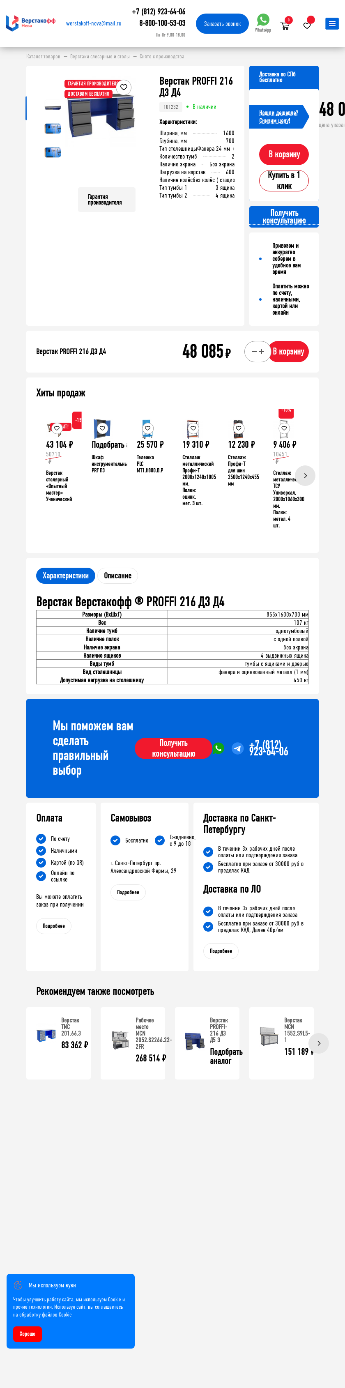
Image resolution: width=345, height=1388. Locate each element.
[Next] (305, 475)
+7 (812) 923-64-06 (158, 12)
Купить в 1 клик (284, 180)
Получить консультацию (173, 748)
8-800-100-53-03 (162, 23)
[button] (128, 128)
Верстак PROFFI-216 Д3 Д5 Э (219, 1030)
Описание (117, 576)
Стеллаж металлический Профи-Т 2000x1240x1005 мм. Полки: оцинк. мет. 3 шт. (199, 480)
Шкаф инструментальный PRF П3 (111, 464)
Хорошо (27, 1333)
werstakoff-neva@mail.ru (94, 23)
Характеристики (66, 576)
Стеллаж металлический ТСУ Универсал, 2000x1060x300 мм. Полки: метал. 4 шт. (288, 499)
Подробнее (54, 926)
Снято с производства (162, 56)
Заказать (222, 24)
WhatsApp (263, 23)
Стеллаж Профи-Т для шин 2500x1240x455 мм (243, 470)
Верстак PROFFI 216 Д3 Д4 (71, 351)
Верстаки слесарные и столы (100, 56)
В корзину (284, 154)
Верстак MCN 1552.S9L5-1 (297, 1030)
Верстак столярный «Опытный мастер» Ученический (59, 486)
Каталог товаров (43, 56)
